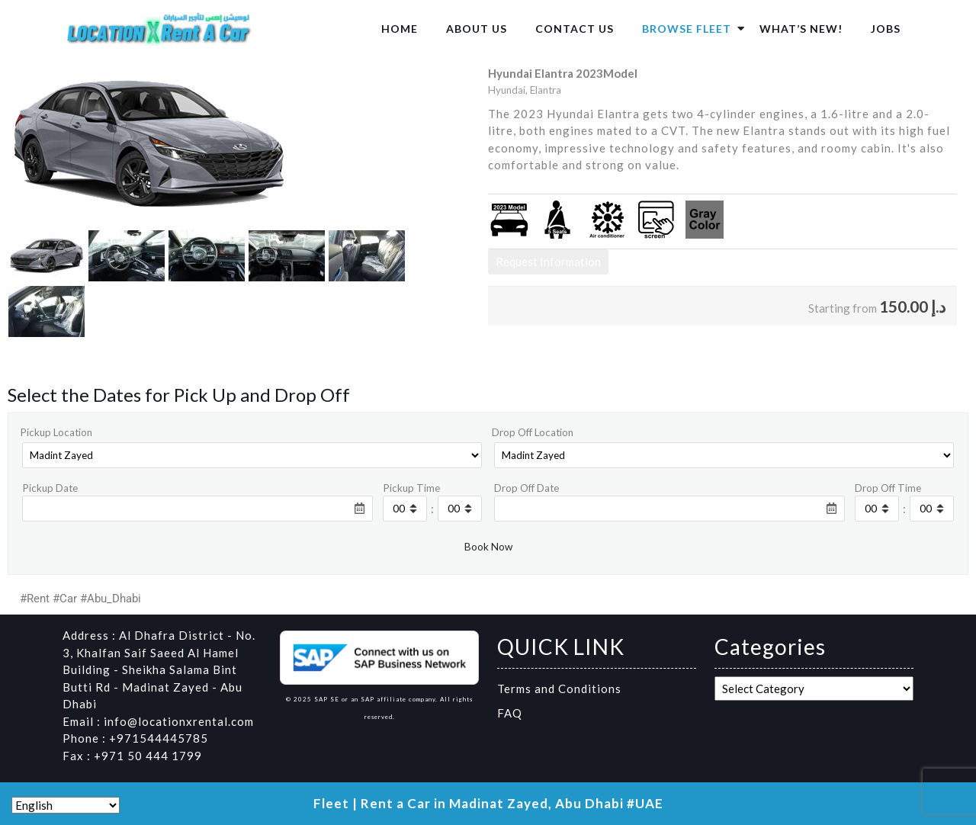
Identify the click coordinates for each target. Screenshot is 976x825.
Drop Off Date (526, 488)
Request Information (548, 261)
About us (476, 28)
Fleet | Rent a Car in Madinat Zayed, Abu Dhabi (468, 803)
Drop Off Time (888, 488)
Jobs (886, 28)
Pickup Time (411, 488)
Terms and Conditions (559, 688)
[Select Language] (65, 805)
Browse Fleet (686, 28)
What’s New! (801, 28)
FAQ (509, 713)
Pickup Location (56, 432)
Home (399, 28)
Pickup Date (50, 488)
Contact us (574, 28)
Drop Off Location (532, 432)
